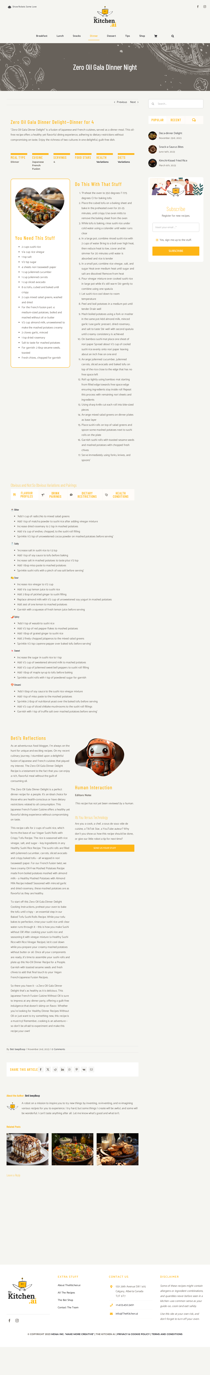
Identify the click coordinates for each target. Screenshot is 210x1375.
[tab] (25, 494)
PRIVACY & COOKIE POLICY (133, 1334)
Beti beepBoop (17, 1049)
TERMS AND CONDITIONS (167, 1334)
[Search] (153, 103)
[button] (173, 36)
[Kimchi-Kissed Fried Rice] (152, 161)
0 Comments (58, 1049)
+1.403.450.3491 (125, 1305)
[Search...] (175, 103)
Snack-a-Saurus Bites (171, 147)
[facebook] (197, 6)
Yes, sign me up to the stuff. (176, 240)
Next (133, 102)
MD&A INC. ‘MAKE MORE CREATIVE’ (72, 1334)
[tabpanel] (72, 612)
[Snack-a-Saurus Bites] (152, 147)
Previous (122, 102)
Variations (102, 161)
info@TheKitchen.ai (127, 1313)
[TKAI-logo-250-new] (105, 5)
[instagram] (204, 6)
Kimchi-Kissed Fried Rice (173, 160)
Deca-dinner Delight (170, 133)
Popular (157, 120)
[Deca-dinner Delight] (152, 134)
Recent (176, 120)
